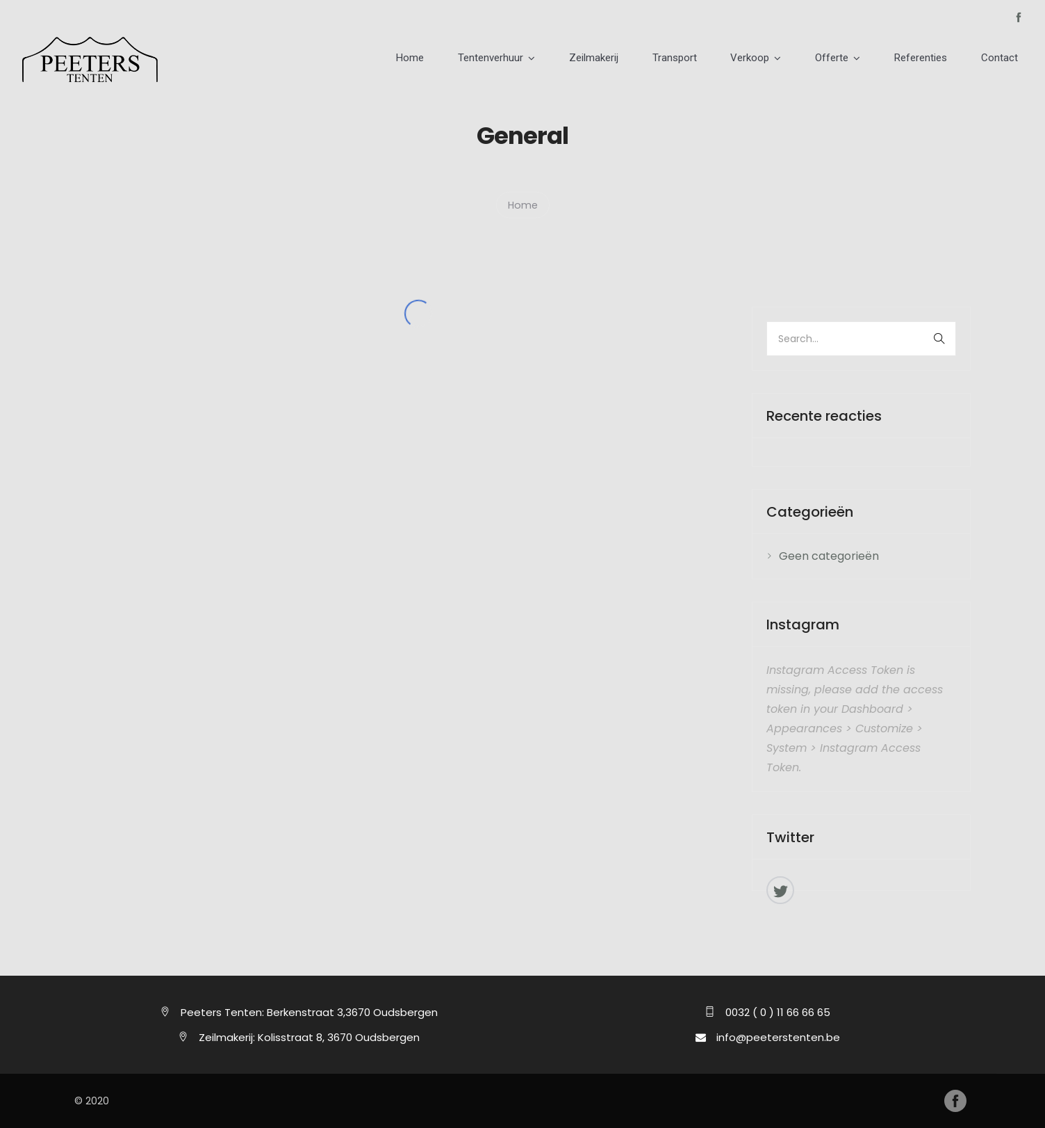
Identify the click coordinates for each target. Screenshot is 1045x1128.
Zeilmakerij (646, 59)
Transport (718, 59)
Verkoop (783, 59)
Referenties (935, 59)
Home (482, 59)
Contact (1004, 59)
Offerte (856, 59)
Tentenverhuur (553, 59)
